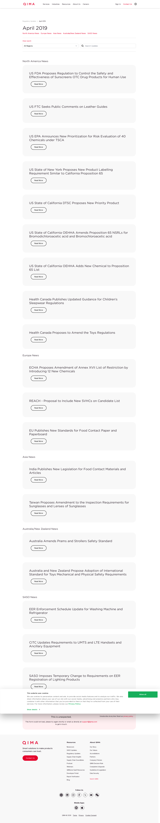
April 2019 (42, 21)
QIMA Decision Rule (96, 763)
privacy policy (128, 716)
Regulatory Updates (29, 21)
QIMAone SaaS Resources (76, 770)
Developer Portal (72, 773)
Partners (93, 757)
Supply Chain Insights (74, 757)
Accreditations (95, 753)
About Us (76, 4)
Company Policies (96, 760)
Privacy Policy (75, 813)
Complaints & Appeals (97, 767)
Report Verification (73, 776)
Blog (68, 780)
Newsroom (70, 747)
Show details (32, 819)
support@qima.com (89, 722)
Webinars (70, 767)
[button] (135, 4)
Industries (56, 4)
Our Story (93, 747)
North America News (31, 33)
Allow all (142, 804)
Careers (86, 4)
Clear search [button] (27, 41)
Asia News (57, 33)
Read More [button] (38, 84)
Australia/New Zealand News (74, 33)
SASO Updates (72, 750)
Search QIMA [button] (94, 779)
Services (46, 4)
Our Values (93, 750)
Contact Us (30, 758)
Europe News (46, 33)
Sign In (118, 4)
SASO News (92, 33)
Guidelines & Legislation (98, 770)
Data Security (94, 773)
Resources (66, 4)
